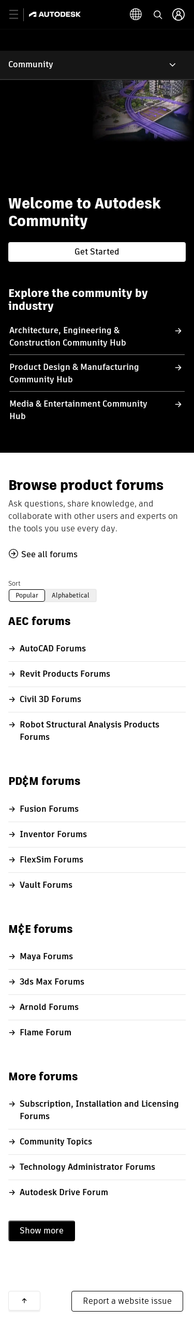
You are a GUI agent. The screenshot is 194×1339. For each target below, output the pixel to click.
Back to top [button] (24, 1301)
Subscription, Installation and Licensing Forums (99, 1110)
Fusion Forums (49, 809)
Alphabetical (70, 595)
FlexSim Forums (51, 860)
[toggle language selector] (136, 14)
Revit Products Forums (65, 674)
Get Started (97, 252)
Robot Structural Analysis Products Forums (89, 731)
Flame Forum (45, 1032)
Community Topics (56, 1142)
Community (30, 64)
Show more (42, 1231)
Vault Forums (46, 885)
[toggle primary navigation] (19, 14)
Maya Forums (46, 956)
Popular (27, 595)
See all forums (49, 554)
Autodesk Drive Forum (64, 1192)
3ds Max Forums (52, 982)
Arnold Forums (49, 1007)
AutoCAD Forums (53, 648)
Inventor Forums (53, 834)
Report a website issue (127, 1301)
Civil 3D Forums (50, 699)
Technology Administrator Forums (87, 1167)
